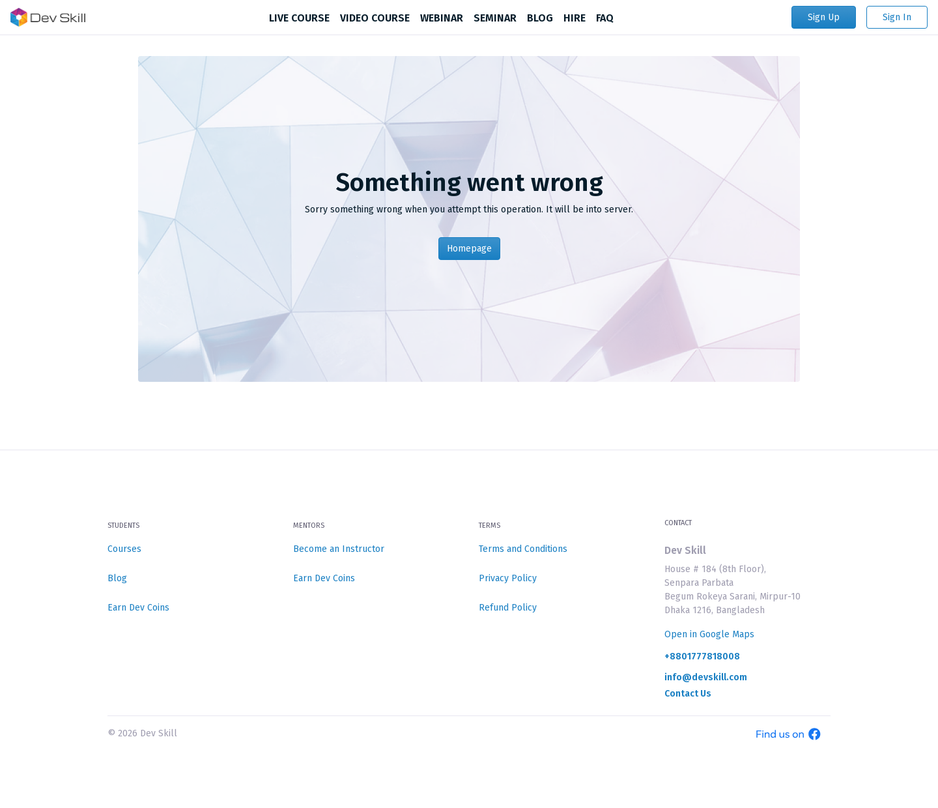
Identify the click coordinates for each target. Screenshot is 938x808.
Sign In (897, 17)
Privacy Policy (508, 578)
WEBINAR (441, 18)
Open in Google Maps (709, 634)
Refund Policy (508, 607)
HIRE (574, 18)
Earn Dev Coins (138, 607)
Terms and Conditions (523, 549)
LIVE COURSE (299, 18)
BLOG (540, 18)
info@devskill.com (705, 677)
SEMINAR (495, 18)
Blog (117, 578)
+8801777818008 (702, 657)
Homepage (469, 248)
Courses (124, 549)
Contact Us (687, 694)
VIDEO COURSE (375, 18)
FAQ (605, 18)
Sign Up (824, 17)
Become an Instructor (338, 549)
